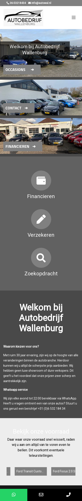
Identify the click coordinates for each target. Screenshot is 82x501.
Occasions (15, 69)
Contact (13, 108)
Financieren (17, 146)
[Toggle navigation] (74, 17)
